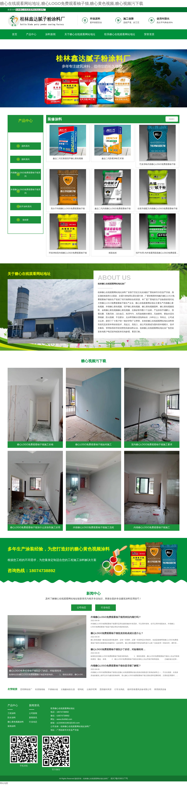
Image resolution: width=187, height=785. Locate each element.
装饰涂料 (12, 726)
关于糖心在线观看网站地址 (79, 34)
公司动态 (81, 607)
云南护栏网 (92, 689)
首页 (14, 34)
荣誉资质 (149, 34)
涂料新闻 (50, 34)
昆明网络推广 (26, 689)
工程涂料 (12, 713)
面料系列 (25, 159)
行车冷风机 (119, 689)
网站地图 (4, 783)
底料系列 (25, 146)
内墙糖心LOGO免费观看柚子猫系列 (25, 174)
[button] (184, 78)
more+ (172, 119)
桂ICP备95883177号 (119, 778)
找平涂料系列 (25, 206)
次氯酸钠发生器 (68, 689)
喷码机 (81, 689)
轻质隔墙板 (40, 689)
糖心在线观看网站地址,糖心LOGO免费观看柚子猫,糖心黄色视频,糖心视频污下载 (71, 3)
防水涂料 (12, 717)
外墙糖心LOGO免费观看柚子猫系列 (25, 191)
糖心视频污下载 (21, 44)
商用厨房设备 (160, 689)
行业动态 (105, 607)
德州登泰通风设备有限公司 (139, 689)
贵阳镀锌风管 (106, 689)
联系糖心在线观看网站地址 (119, 34)
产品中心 (31, 34)
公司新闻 (33, 713)
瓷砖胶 (25, 220)
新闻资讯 (34, 705)
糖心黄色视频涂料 (16, 722)
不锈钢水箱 (53, 689)
